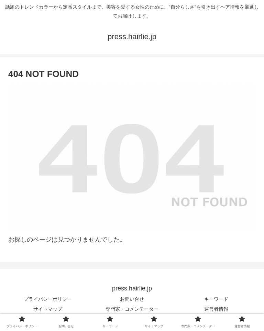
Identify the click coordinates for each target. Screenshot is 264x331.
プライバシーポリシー (48, 299)
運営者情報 (216, 309)
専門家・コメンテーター (132, 309)
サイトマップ (47, 309)
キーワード (216, 299)
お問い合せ (132, 299)
